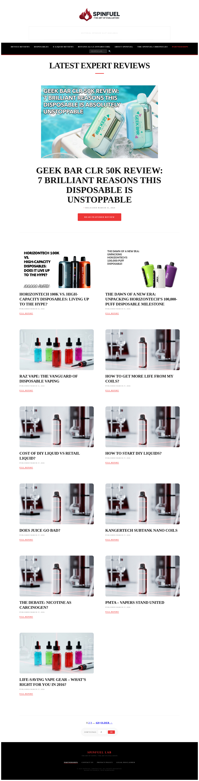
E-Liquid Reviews (63, 47)
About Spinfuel (123, 47)
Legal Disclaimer (125, 762)
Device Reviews (20, 47)
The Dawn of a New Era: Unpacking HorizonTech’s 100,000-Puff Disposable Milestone (141, 299)
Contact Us (87, 762)
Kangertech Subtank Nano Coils (141, 530)
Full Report (26, 313)
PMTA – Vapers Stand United (134, 602)
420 (98, 723)
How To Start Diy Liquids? (133, 453)
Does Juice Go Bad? (40, 530)
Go (111, 732)
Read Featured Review (99, 217)
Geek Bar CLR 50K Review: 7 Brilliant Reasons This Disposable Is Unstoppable (99, 185)
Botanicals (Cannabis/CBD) (94, 47)
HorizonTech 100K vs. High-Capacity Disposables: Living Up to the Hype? (54, 299)
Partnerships (180, 47)
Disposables (41, 47)
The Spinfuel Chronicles (152, 47)
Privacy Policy (105, 762)
